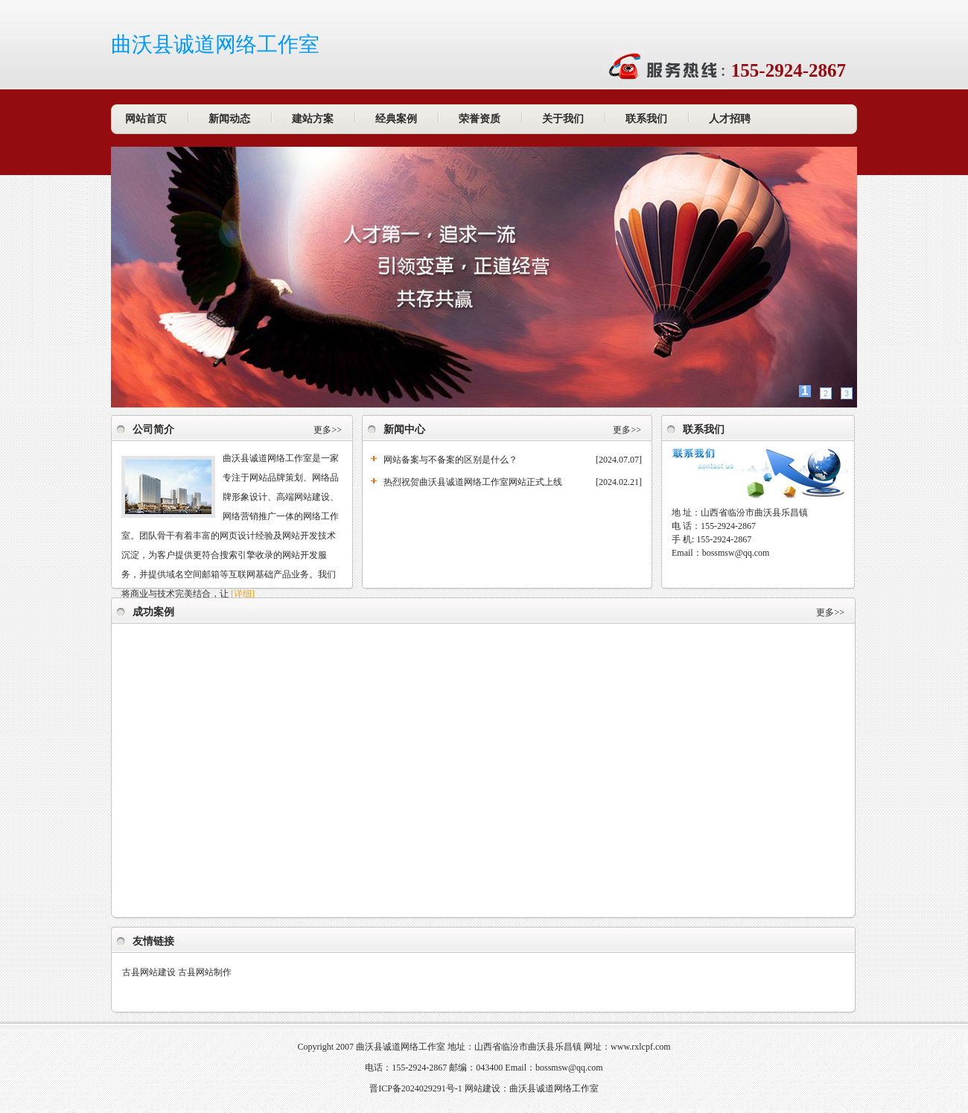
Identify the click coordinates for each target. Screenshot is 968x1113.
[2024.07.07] (619, 459)
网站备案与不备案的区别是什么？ (450, 459)
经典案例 (396, 118)
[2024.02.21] (619, 482)
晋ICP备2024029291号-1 (415, 1088)
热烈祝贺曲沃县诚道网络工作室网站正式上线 (472, 482)
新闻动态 (229, 118)
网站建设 (482, 1088)
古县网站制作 (205, 972)
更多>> (327, 430)
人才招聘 (730, 118)
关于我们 (563, 118)
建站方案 (313, 118)
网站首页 (146, 118)
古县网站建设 (149, 972)
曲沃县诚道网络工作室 (215, 44)
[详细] (243, 594)
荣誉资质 (479, 118)
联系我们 (646, 118)
